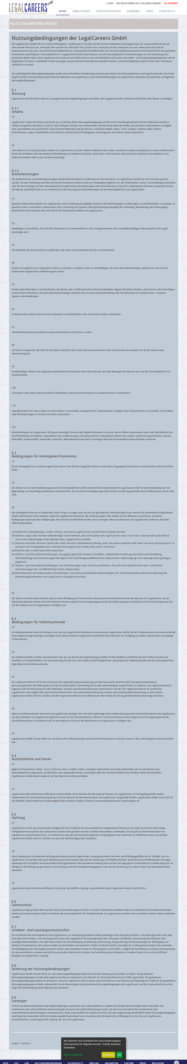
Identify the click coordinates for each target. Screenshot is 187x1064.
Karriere (133, 11)
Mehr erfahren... (74, 1054)
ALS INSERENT (171, 3)
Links (149, 11)
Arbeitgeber (81, 11)
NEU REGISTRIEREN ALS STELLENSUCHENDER (138, 3)
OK (119, 1054)
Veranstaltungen (108, 11)
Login (110, 3)
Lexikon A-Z (167, 11)
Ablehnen (108, 1054)
